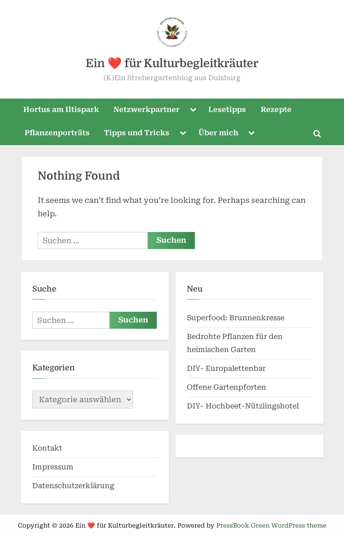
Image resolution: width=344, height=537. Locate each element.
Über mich (218, 133)
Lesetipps (227, 109)
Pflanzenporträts (57, 133)
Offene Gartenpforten (226, 387)
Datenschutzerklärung (73, 485)
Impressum (52, 467)
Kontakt (47, 448)
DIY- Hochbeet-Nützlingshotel (243, 406)
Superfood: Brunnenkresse (235, 318)
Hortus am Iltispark (61, 109)
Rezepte (276, 109)
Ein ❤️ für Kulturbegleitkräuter (172, 63)
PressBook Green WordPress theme (271, 525)
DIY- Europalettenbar (226, 368)
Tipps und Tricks (136, 133)
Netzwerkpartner (146, 109)
